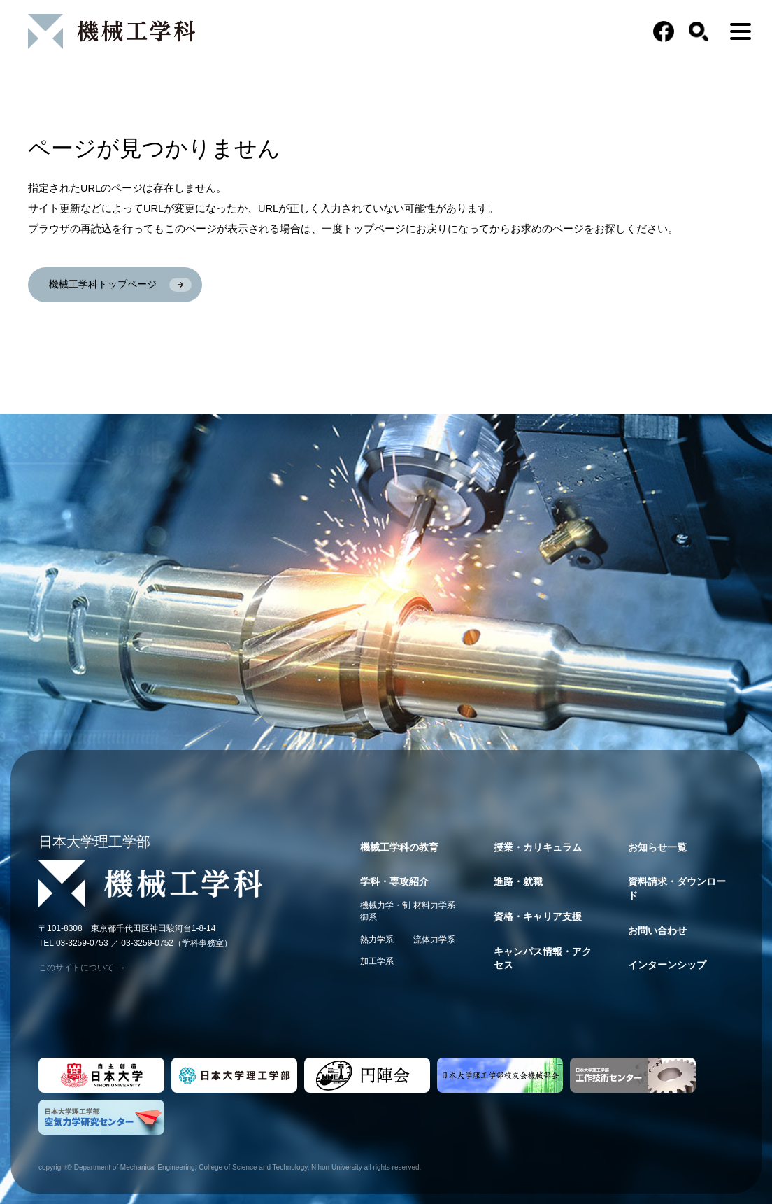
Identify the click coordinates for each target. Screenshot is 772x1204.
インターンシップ (667, 964)
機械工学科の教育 (399, 847)
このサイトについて (82, 967)
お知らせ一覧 (657, 847)
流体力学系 (434, 939)
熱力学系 (377, 939)
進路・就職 (518, 881)
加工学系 (377, 961)
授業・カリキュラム (538, 847)
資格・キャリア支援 (538, 916)
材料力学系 (434, 905)
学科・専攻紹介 (394, 881)
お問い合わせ (657, 930)
